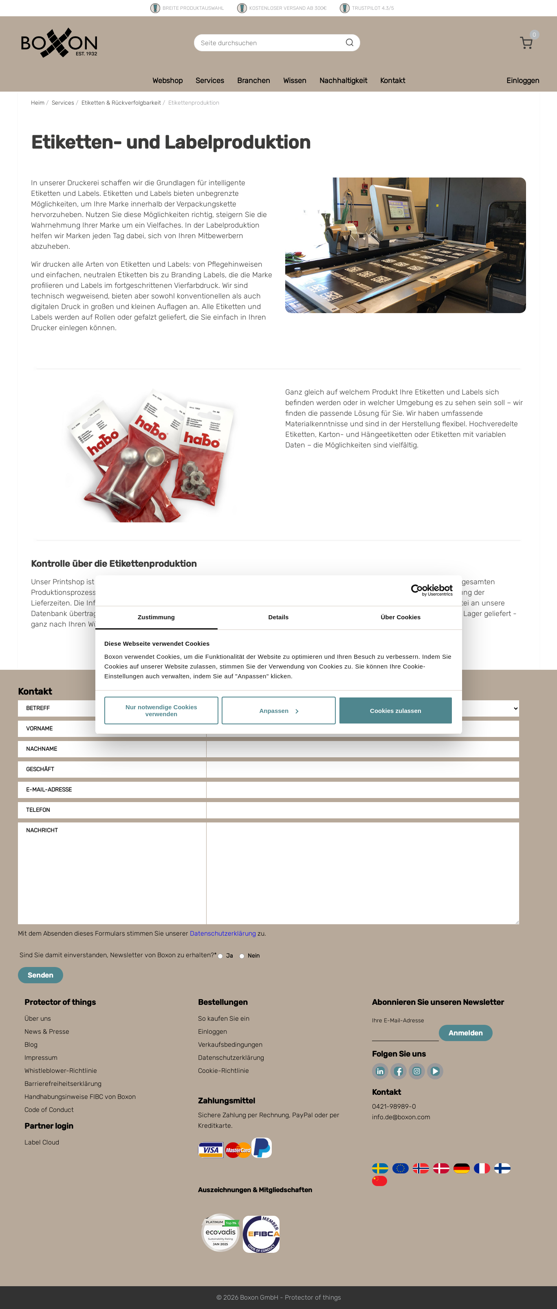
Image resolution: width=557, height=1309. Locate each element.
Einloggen (212, 1031)
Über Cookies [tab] (401, 617)
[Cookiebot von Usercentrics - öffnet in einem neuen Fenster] (417, 590)
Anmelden (466, 1033)
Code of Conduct (49, 1110)
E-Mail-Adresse (49, 789)
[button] (526, 43)
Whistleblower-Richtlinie (60, 1070)
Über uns (37, 1018)
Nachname (41, 748)
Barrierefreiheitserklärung (62, 1084)
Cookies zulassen (395, 710)
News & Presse (46, 1031)
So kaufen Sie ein (223, 1018)
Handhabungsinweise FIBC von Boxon (80, 1097)
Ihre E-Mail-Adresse (398, 1020)
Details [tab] (279, 617)
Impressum (40, 1057)
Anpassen (278, 710)
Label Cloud (41, 1142)
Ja (225, 956)
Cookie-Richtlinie (223, 1070)
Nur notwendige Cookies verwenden (161, 710)
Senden (40, 975)
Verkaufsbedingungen (230, 1044)
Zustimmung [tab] (156, 617)
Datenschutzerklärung (223, 933)
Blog (30, 1044)
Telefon (38, 810)
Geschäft (40, 769)
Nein (249, 956)
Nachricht (42, 830)
